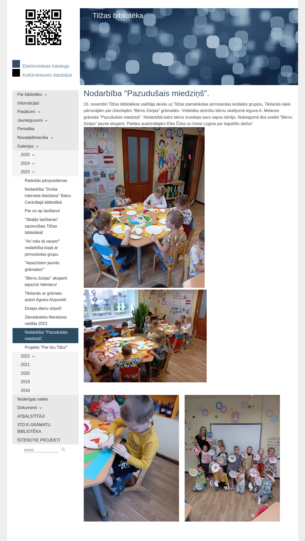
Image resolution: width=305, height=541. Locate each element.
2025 (25, 154)
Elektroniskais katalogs (46, 66)
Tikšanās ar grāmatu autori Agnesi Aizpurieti (45, 296)
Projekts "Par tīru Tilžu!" (46, 347)
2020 (25, 373)
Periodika (26, 129)
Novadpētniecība (32, 137)
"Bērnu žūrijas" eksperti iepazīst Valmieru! (46, 281)
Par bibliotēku (29, 94)
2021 (25, 364)
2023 (25, 172)
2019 (25, 382)
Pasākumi (26, 111)
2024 (25, 163)
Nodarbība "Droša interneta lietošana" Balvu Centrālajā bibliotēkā (48, 196)
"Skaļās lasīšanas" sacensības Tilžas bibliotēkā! (41, 226)
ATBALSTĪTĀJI (31, 416)
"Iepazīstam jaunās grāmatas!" (42, 266)
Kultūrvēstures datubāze (47, 75)
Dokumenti (27, 407)
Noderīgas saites (32, 399)
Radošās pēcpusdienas (46, 180)
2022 (25, 356)
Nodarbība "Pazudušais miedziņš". (46, 335)
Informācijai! (28, 103)
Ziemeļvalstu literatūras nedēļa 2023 (46, 320)
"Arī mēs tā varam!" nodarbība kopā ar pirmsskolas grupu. (42, 248)
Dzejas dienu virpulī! (43, 308)
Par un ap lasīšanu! (42, 211)
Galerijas (25, 146)
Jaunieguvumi (30, 120)
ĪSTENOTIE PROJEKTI (38, 440)
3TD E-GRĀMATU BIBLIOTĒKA (33, 428)
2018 (25, 390)
